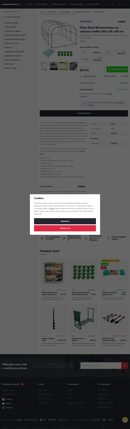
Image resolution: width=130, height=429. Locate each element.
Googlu (52, 208)
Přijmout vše (65, 228)
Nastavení (65, 221)
